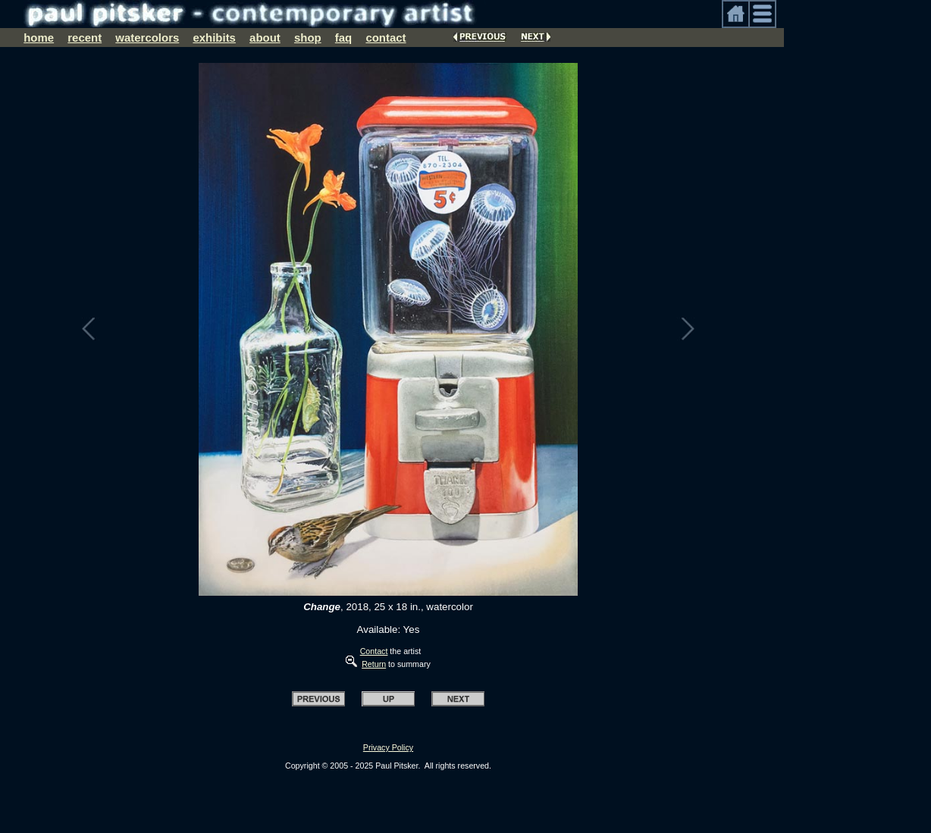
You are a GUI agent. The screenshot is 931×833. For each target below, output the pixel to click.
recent (84, 37)
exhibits (214, 37)
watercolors (147, 37)
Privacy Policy (388, 747)
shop (307, 37)
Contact (374, 651)
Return (374, 664)
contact (385, 37)
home (39, 37)
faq (343, 37)
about (265, 37)
